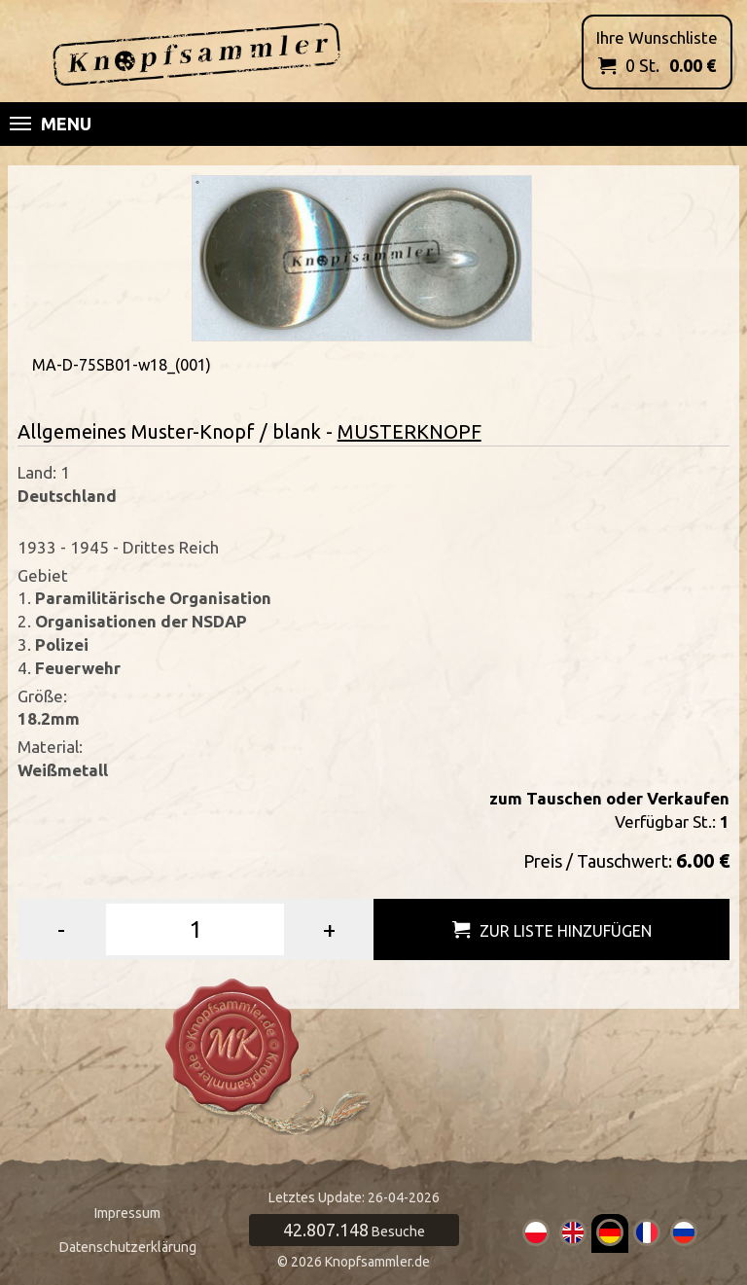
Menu (50, 123)
